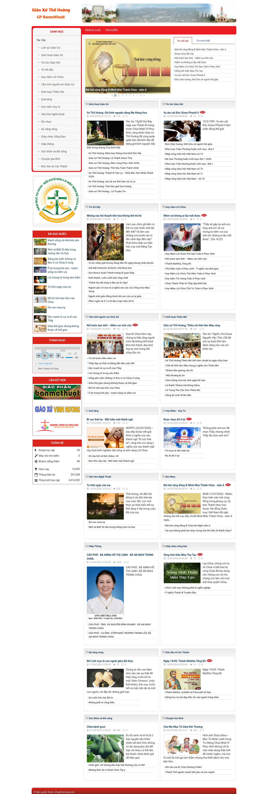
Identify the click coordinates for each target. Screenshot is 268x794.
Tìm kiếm (111, 30)
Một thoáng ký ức (175, 375)
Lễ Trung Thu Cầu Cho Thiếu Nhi (182, 390)
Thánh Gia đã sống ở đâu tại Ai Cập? (108, 282)
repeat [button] (69, 353)
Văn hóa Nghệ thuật (52, 114)
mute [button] (63, 357)
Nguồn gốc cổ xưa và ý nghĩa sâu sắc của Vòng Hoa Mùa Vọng (119, 289)
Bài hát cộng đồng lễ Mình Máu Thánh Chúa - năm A (116, 89)
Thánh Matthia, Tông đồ (178, 263)
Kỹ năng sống (49, 129)
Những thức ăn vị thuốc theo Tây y (107, 769)
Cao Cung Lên (45, 363)
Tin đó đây (47, 69)
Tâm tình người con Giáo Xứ (57, 84)
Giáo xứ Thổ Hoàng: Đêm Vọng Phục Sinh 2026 (114, 163)
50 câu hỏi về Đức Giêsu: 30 (104, 456)
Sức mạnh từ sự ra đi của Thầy (105, 368)
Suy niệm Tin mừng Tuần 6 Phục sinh (185, 278)
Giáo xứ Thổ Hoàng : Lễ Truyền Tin (107, 191)
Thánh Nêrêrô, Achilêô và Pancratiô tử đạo (188, 692)
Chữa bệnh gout (96, 726)
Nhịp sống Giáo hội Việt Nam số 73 (184, 154)
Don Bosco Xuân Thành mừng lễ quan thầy (111, 272)
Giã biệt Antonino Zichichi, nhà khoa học (110, 268)
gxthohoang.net (66, 792)
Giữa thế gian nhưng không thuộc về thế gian (113, 383)
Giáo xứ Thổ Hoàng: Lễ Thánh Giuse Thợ (110, 158)
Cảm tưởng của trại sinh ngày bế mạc (185, 380)
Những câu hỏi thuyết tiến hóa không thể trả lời (114, 215)
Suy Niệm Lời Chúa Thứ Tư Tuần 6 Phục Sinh (189, 288)
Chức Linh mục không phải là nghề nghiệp (188, 587)
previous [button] (38, 355)
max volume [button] (77, 357)
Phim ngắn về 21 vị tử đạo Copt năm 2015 (111, 301)
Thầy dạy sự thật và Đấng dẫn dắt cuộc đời (112, 363)
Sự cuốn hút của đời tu (101, 697)
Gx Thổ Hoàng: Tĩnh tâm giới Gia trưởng (110, 186)
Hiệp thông (47, 143)
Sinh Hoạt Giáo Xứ (52, 55)
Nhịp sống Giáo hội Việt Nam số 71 (184, 173)
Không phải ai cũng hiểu (101, 702)
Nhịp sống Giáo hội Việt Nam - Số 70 (185, 178)
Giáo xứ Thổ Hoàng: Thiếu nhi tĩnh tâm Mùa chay (192, 325)
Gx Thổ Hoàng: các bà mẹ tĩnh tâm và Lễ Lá (112, 181)
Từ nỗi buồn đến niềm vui (102, 358)
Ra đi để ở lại (172, 455)
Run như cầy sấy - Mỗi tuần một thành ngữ (111, 460)
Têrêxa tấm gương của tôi (179, 370)
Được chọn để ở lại (184, 54)
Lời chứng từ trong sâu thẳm (104, 373)
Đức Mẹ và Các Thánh (54, 166)
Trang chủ (92, 30)
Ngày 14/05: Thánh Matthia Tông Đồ (185, 661)
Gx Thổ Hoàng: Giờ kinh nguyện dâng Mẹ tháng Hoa (117, 112)
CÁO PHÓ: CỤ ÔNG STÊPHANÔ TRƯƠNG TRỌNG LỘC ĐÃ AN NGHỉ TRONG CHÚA (120, 635)
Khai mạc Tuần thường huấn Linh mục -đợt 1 (189, 163)
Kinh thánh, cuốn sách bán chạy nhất (108, 277)
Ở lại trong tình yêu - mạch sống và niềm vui (112, 393)
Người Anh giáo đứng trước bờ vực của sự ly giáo (115, 296)
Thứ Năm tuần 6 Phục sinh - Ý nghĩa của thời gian (192, 268)
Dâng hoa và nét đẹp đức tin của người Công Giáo (192, 697)
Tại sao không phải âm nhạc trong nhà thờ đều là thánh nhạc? (198, 530)
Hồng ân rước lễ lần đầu (178, 395)
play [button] (45, 355)
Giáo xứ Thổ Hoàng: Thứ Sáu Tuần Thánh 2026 (114, 168)
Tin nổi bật (183, 40)
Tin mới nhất (203, 40)
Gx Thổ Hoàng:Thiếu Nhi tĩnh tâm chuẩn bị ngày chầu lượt (196, 360)
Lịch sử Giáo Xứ (50, 47)
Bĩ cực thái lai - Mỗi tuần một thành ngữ (110, 419)
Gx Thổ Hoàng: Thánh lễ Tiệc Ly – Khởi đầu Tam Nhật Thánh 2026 (121, 175)
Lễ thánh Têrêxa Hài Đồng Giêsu (182, 385)
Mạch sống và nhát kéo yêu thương (63, 242)
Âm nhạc (46, 121)
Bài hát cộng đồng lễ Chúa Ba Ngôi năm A (187, 525)
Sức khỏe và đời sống (54, 151)
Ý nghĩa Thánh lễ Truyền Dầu (180, 592)
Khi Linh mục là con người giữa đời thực (110, 661)
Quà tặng (46, 99)
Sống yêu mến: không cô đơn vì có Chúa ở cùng (114, 378)
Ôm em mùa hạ (97, 522)
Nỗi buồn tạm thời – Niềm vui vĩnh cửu (194, 58)
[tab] (183, 40)
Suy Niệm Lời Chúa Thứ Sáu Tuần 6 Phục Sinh (197, 66)
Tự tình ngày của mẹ (98, 485)
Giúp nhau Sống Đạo (53, 136)
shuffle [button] (75, 353)
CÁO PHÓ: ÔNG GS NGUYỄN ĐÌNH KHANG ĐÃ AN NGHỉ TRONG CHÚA (120, 626)
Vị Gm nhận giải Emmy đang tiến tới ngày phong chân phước (121, 263)
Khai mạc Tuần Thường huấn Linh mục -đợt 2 (189, 149)
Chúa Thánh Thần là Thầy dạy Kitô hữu (186, 283)
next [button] (51, 355)
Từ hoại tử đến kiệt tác (177, 450)
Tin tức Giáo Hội (50, 62)
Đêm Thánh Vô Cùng (48, 368)
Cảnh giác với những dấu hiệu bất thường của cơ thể (117, 765)
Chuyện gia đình (50, 158)
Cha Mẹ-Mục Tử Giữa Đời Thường (183, 726)
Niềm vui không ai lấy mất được (190, 62)
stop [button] (58, 355)
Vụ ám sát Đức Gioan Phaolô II (190, 75)
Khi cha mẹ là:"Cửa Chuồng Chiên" (183, 767)
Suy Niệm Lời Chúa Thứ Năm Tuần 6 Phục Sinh (190, 273)
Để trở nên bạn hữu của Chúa (104, 387)
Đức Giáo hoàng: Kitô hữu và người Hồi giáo (196, 79)
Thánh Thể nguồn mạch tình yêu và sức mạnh (189, 772)
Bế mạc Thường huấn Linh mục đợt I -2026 (188, 159)
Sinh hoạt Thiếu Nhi (52, 91)
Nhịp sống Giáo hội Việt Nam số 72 (184, 168)
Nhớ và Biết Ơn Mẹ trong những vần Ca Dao (112, 527)
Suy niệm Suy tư (50, 106)
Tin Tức (41, 40)
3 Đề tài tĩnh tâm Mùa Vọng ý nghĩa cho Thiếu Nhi (192, 365)
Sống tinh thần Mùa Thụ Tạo (189, 71)
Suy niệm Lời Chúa (52, 76)
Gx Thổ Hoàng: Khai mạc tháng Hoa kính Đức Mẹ (115, 153)
